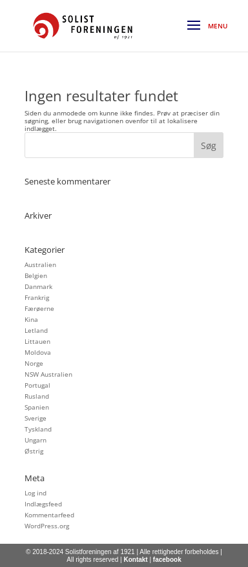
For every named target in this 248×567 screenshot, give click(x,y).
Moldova (38, 352)
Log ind (35, 492)
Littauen (37, 341)
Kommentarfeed (49, 514)
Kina (31, 319)
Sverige (35, 418)
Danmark (38, 286)
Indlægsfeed (43, 503)
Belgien (36, 275)
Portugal (37, 385)
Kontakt (135, 559)
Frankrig (37, 297)
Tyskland (38, 428)
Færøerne (39, 308)
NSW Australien (48, 374)
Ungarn (35, 439)
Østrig (34, 450)
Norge (34, 363)
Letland (36, 330)
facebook (167, 559)
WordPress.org (47, 525)
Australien (40, 264)
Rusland (37, 396)
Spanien (37, 407)
